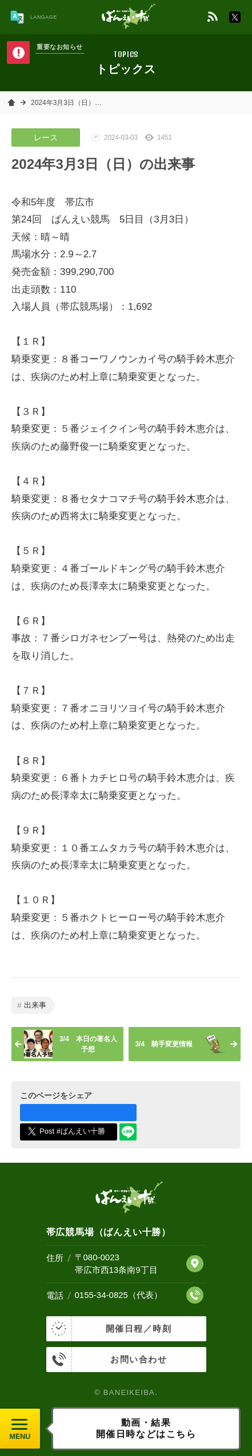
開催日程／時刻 (109, 1328)
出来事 (35, 1005)
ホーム (11, 102)
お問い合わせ (106, 1359)
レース (46, 137)
